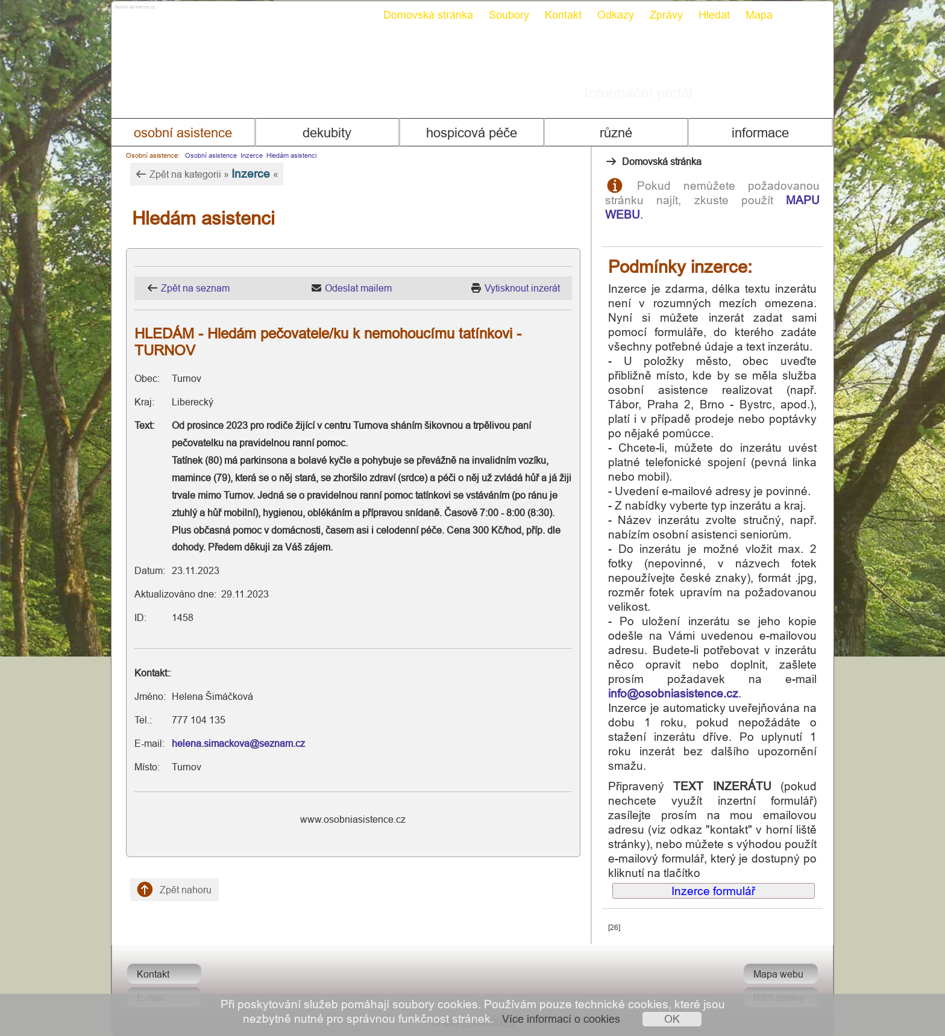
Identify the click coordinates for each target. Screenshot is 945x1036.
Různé (616, 132)
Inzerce (251, 155)
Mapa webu (778, 974)
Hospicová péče (471, 132)
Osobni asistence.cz (181, 12)
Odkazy (615, 14)
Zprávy (666, 14)
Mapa (759, 14)
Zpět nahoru (174, 889)
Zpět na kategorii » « (206, 173)
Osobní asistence (183, 132)
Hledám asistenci (291, 155)
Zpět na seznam (195, 287)
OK (672, 1019)
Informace (760, 132)
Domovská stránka (428, 14)
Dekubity (327, 132)
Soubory (509, 14)
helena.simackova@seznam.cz (238, 743)
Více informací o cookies (561, 1019)
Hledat (714, 14)
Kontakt (563, 14)
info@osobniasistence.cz (673, 693)
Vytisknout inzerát (522, 287)
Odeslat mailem (358, 287)
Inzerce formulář (713, 890)
